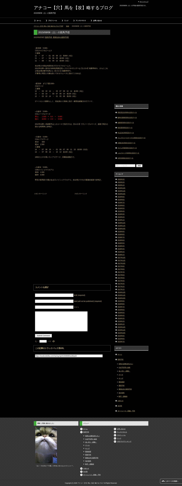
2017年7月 (121, 272)
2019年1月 (121, 220)
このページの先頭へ (171, 481)
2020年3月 (121, 179)
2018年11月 (121, 226)
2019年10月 (121, 194)
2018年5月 (121, 243)
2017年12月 (121, 257)
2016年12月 (121, 292)
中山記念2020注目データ (126, 133)
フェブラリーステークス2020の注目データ (131, 138)
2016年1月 (121, 324)
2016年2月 (121, 321)
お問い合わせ (97, 20)
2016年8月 (121, 304)
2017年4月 (121, 281)
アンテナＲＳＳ (81, 20)
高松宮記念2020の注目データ (127, 112)
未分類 (120, 406)
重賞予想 (121, 385)
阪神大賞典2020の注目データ (127, 117)
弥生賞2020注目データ (125, 128)
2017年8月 (121, 269)
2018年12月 (121, 223)
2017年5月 (121, 278)
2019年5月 (121, 208)
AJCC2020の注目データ (125, 158)
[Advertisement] (52, 210)
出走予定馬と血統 (124, 367)
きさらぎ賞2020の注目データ (127, 148)
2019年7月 (121, 202)
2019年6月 (121, 205)
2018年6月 (121, 240)
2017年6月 (121, 275)
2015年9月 (121, 336)
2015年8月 (121, 338)
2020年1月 (121, 185)
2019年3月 (121, 214)
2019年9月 (121, 197)
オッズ (121, 378)
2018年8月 (121, 234)
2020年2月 (121, 182)
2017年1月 (121, 289)
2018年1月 (121, 254)
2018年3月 (121, 249)
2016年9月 (121, 301)
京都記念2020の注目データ (126, 143)
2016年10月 (121, 298)
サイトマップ (144, 2)
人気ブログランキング (124, 441)
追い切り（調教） (124, 371)
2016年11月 (121, 295)
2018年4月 (121, 246)
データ (121, 375)
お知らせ (120, 401)
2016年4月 (121, 315)
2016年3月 (121, 318)
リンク (66, 20)
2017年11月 (121, 260)
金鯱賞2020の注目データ (126, 122)
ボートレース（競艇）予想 (126, 411)
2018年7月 (121, 237)
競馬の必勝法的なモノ (126, 364)
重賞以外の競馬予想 (60, 37)
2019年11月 (121, 191)
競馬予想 (48, 37)
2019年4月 (121, 211)
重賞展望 (121, 382)
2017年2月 (121, 286)
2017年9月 (121, 266)
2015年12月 (121, 327)
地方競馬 (121, 393)
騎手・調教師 (123, 396)
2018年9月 (121, 231)
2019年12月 (121, 188)
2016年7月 (121, 307)
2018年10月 (121, 228)
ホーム (39, 20)
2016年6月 (121, 310)
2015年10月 (121, 333)
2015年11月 (121, 330)
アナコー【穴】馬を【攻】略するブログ (73, 7)
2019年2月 (121, 217)
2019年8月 (121, 199)
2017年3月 (121, 283)
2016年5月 (121, 312)
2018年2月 (121, 252)
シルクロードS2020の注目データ (128, 153)
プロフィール (52, 20)
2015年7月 (121, 341)
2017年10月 (121, 263)
